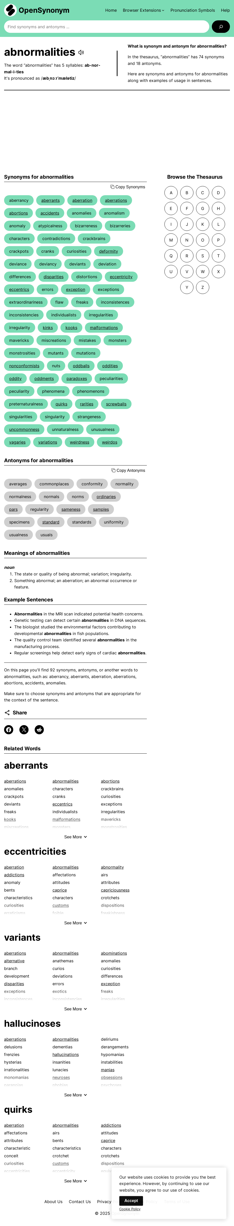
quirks (61, 403)
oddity (15, 378)
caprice (60, 890)
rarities (86, 403)
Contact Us (80, 1201)
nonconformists (24, 365)
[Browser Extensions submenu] (143, 10)
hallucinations (66, 1054)
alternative (14, 960)
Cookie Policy (129, 1213)
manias (107, 1069)
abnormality (112, 867)
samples (101, 509)
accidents (50, 213)
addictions (14, 874)
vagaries (17, 442)
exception (75, 289)
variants (22, 937)
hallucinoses (32, 1023)
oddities (110, 365)
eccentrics (19, 289)
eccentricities (35, 851)
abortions (18, 213)
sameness (70, 509)
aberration (82, 200)
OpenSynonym (44, 10)
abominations (114, 953)
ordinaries (106, 496)
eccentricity (121, 276)
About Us (53, 1201)
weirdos (109, 442)
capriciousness (115, 890)
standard (50, 522)
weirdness (79, 442)
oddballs (81, 365)
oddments (44, 378)
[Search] (221, 26)
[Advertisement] (117, 132)
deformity (108, 251)
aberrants (50, 200)
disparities (53, 276)
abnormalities (66, 781)
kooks (71, 327)
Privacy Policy (110, 1201)
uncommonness (24, 429)
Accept (131, 1205)
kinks (48, 327)
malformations (104, 327)
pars (13, 509)
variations (47, 442)
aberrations (116, 200)
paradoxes (77, 378)
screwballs (116, 403)
